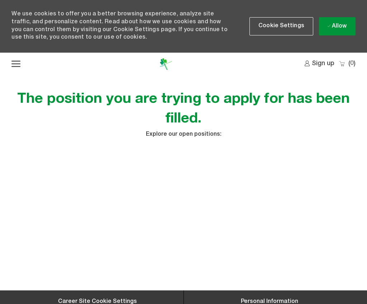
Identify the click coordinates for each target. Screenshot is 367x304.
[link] (319, 64)
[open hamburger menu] (15, 64)
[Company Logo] (166, 64)
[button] (281, 26)
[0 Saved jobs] (347, 64)
